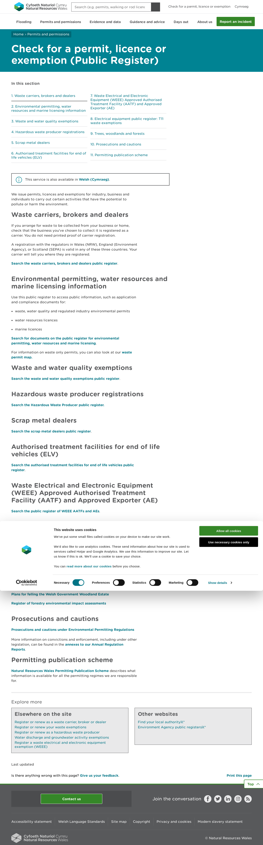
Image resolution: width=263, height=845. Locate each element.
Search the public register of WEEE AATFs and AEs (55, 511)
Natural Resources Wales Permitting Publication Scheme (60, 671)
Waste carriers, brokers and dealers (44, 96)
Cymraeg (242, 6)
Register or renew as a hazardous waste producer (57, 732)
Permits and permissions (48, 34)
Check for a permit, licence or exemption (199, 6)
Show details (217, 837)
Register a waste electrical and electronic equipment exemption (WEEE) (60, 744)
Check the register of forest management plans (51, 585)
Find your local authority (161, 722)
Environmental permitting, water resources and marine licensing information (48, 108)
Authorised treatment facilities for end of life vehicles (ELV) (48, 155)
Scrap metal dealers (32, 143)
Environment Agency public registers (172, 727)
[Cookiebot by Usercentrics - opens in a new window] (26, 837)
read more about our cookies (89, 820)
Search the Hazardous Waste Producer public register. (57, 405)
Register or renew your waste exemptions (50, 727)
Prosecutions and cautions (118, 144)
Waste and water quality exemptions (46, 121)
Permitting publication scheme (121, 155)
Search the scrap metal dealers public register (51, 431)
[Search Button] (155, 7)
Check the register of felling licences (42, 576)
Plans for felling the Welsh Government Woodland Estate (60, 594)
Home (18, 34)
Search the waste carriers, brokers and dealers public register (64, 263)
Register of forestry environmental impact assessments (58, 603)
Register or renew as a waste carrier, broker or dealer (60, 722)
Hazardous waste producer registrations (49, 132)
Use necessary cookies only (228, 796)
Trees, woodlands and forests (119, 133)
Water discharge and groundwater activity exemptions (62, 737)
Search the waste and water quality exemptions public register (65, 378)
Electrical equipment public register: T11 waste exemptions (126, 121)
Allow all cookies (228, 785)
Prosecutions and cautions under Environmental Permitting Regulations (72, 629)
